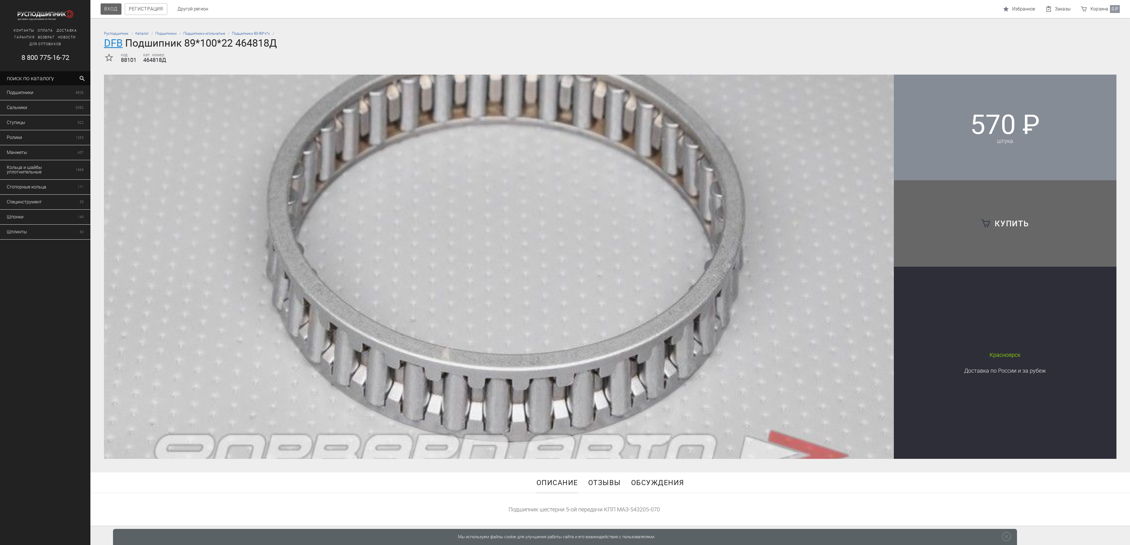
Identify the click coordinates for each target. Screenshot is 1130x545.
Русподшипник (116, 33)
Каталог (142, 33)
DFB (113, 43)
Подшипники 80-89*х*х (251, 33)
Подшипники (166, 33)
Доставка (1005, 370)
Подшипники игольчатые (204, 33)
